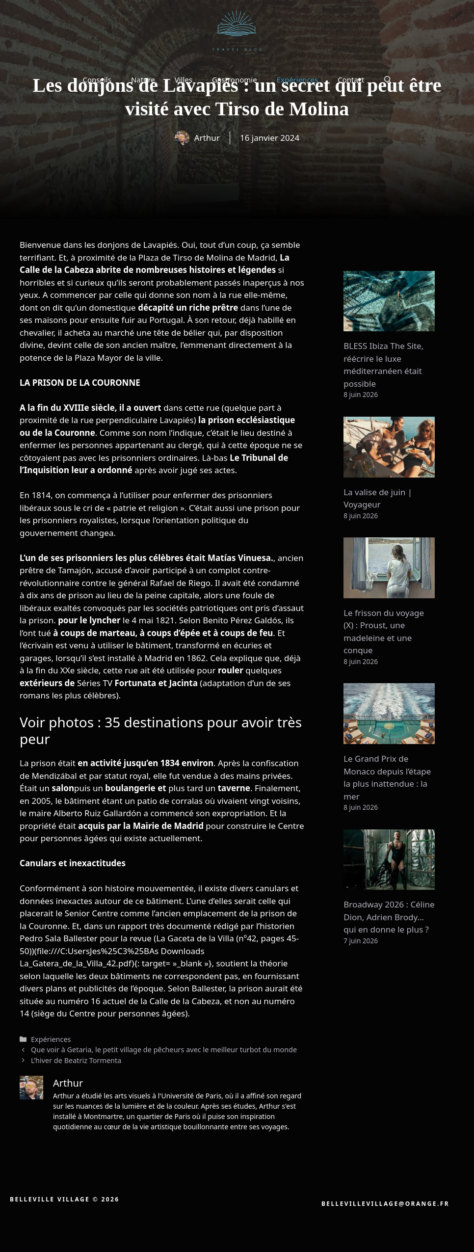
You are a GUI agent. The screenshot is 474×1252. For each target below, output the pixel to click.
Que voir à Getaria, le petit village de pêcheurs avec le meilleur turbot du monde (164, 1049)
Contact (351, 79)
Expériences (297, 79)
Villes (183, 79)
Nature (143, 79)
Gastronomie (234, 79)
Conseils (96, 79)
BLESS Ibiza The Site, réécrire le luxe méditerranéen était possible (383, 364)
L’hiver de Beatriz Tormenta (76, 1060)
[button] (387, 79)
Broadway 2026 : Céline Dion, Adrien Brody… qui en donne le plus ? (389, 917)
